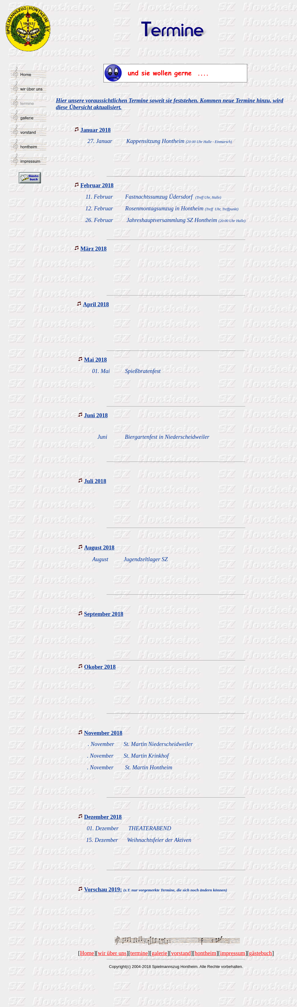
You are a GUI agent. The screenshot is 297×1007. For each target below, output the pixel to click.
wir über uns (112, 953)
